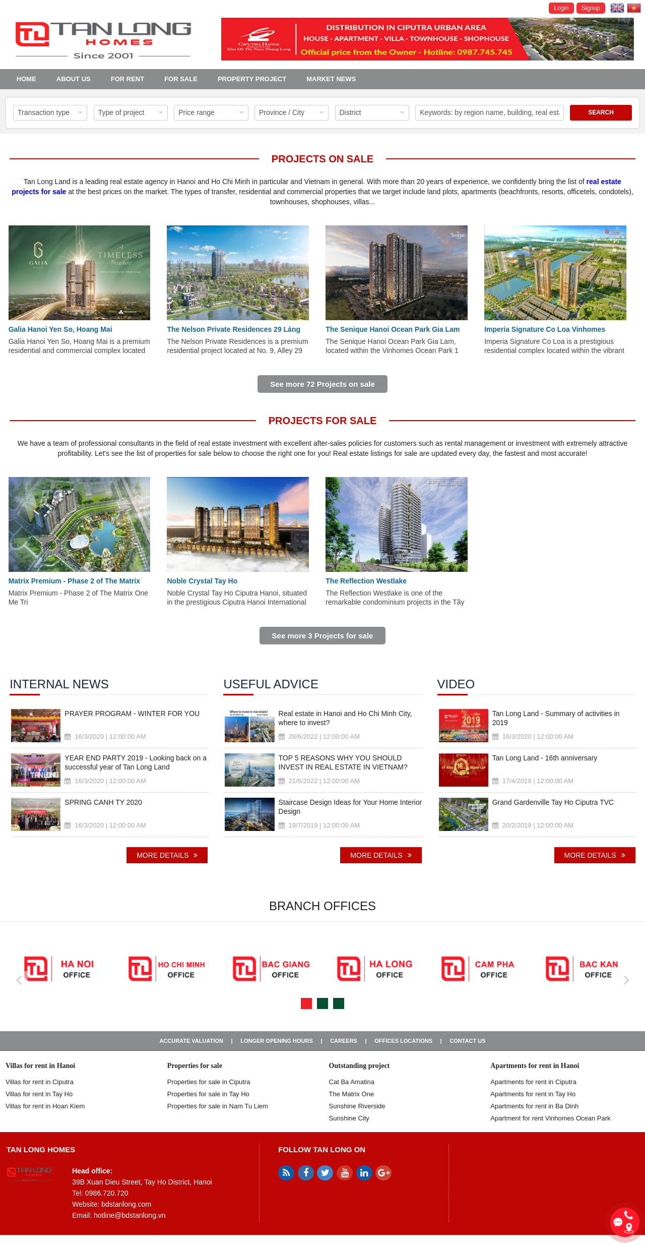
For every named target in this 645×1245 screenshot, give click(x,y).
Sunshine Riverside (357, 1106)
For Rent (127, 79)
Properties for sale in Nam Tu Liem (217, 1106)
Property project (252, 79)
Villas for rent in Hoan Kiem (45, 1106)
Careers (343, 1041)
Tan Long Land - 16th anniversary (545, 758)
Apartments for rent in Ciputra (533, 1082)
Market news (331, 79)
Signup (591, 8)
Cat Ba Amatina (351, 1082)
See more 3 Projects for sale (322, 635)
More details (167, 855)
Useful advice (270, 684)
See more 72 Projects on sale (322, 384)
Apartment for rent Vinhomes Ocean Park (550, 1118)
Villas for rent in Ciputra (40, 1082)
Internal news (59, 684)
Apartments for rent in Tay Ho (532, 1094)
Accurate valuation (191, 1041)
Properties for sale (194, 1066)
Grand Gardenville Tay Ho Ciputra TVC (553, 802)
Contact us (467, 1041)
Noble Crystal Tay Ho (202, 581)
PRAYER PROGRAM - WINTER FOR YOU (132, 713)
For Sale (181, 79)
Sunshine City (349, 1118)
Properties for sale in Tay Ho (208, 1094)
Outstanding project (359, 1066)
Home (26, 79)
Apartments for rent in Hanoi (534, 1066)
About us (73, 79)
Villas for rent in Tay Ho (39, 1094)
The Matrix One (351, 1094)
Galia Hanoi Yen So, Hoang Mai (60, 329)
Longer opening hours (276, 1041)
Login (561, 8)
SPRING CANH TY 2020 (103, 802)
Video (456, 684)
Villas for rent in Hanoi (40, 1066)
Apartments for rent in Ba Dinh (534, 1106)
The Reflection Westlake (366, 581)
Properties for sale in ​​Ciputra (208, 1082)
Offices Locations (403, 1041)
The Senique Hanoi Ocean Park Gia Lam (393, 329)
